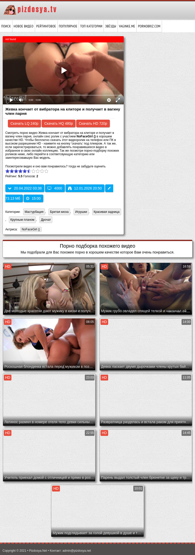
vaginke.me (127, 26)
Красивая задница (107, 212)
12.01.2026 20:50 (85, 188)
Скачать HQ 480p (58, 123)
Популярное (68, 26)
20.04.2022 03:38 (25, 188)
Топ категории (91, 26)
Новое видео (24, 26)
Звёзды (110, 26)
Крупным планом (22, 219)
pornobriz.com (149, 26)
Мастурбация (34, 212)
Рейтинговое (46, 26)
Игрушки (81, 212)
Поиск (6, 26)
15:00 (33, 198)
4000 (54, 188)
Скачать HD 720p (93, 123)
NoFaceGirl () (30, 230)
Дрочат (46, 219)
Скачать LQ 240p (24, 123)
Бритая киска (59, 212)
